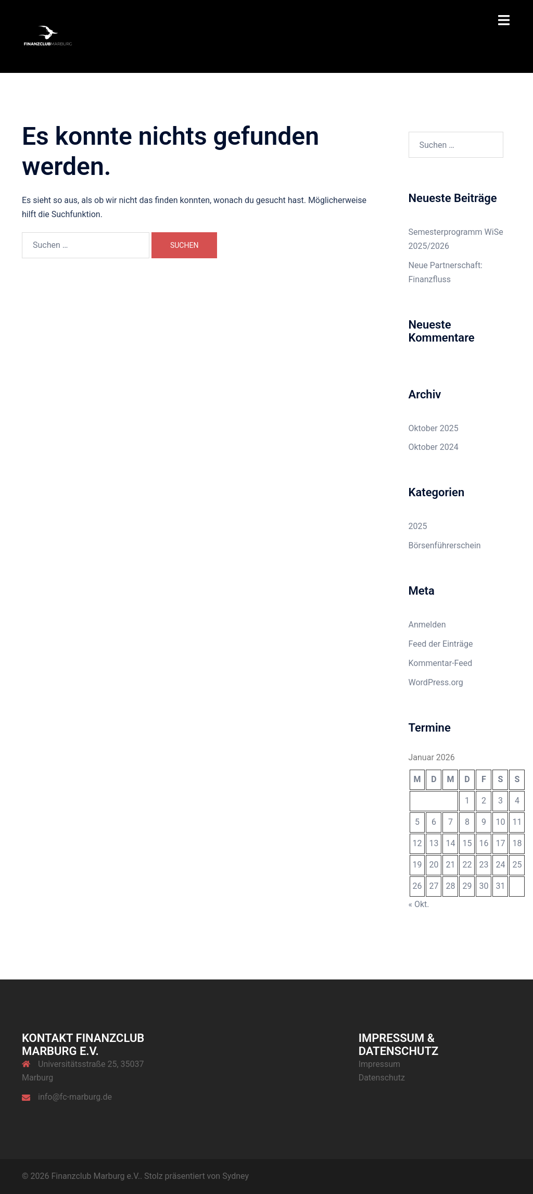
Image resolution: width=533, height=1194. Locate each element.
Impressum (380, 1064)
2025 (418, 526)
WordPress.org (436, 682)
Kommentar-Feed (441, 663)
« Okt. (419, 904)
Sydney (235, 1176)
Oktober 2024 (434, 447)
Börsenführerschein (445, 545)
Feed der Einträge (441, 644)
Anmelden (427, 625)
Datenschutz (382, 1078)
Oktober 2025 (434, 428)
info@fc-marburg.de (75, 1097)
